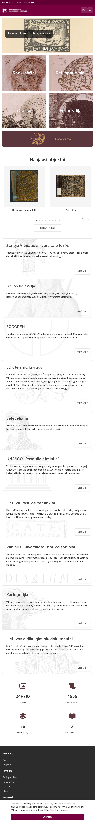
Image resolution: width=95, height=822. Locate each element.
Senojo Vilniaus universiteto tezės (37, 245)
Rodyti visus (47, 228)
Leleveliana (17, 418)
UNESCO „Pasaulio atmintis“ (32, 459)
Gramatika (71, 210)
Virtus (5, 791)
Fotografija (71, 110)
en (83, 10)
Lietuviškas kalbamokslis (24, 210)
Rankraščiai (24, 72)
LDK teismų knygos (24, 367)
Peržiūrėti (82, 271)
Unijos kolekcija (20, 286)
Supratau (47, 816)
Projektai (29, 3)
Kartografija (17, 594)
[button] (45, 49)
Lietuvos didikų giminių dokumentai (39, 638)
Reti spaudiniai (71, 72)
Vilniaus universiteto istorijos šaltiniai (40, 547)
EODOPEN (15, 326)
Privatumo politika (59, 810)
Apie (19, 3)
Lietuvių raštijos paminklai (30, 503)
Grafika (24, 110)
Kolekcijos (8, 3)
